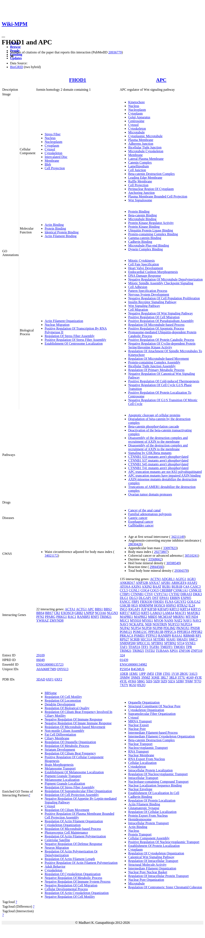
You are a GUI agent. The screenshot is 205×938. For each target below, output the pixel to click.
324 (122, 655)
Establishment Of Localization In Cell (153, 793)
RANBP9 (164, 635)
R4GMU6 (137, 669)
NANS (168, 620)
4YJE (198, 677)
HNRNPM (146, 605)
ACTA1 (70, 609)
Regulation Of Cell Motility (63, 697)
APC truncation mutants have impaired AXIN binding (164, 475)
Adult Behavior (55, 866)
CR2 (57, 613)
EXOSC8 (67, 613)
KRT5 (145, 613)
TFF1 (144, 647)
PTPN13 (151, 635)
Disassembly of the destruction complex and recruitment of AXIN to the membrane (158, 439)
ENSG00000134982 (133, 664)
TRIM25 (138, 650)
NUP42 (125, 628)
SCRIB (135, 639)
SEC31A (146, 639)
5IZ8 (156, 681)
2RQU (184, 673)
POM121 (126, 632)
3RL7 (164, 677)
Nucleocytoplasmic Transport (148, 747)
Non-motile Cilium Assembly (64, 730)
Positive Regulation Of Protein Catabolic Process (161, 340)
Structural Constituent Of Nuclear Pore (154, 706)
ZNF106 (184, 650)
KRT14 (185, 609)
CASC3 (195, 586)
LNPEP (89, 613)
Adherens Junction (140, 143)
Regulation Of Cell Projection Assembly (72, 795)
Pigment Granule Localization (65, 783)
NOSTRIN (160, 624)
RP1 (198, 635)
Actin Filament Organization (64, 321)
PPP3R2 (196, 632)
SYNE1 (190, 643)
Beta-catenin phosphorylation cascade (153, 426)
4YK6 (132, 681)
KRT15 (196, 609)
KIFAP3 (163, 609)
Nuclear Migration (57, 324)
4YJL (123, 681)
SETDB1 (159, 639)
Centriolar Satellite (57, 840)
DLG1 (124, 598)
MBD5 (152, 616)
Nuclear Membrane (141, 755)
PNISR (195, 628)
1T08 (158, 673)
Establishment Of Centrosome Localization (74, 343)
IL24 (191, 605)
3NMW (125, 677)
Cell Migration (138, 309)
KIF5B (152, 609)
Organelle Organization (144, 702)
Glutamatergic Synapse (143, 808)
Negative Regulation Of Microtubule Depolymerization (165, 279)
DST (155, 598)
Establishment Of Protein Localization (154, 845)
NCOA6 (100, 613)
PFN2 (40, 616)
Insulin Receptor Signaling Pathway (152, 302)
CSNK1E (195, 590)
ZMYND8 (56, 620)
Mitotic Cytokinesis (141, 260)
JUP (144, 609)
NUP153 (174, 624)
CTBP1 (125, 594)
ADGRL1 (168, 579)
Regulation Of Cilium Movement (67, 810)
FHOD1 (77, 80)
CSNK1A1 (180, 590)
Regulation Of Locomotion (63, 700)
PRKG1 (61, 616)
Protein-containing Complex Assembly (154, 362)
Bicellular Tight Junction (144, 147)
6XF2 (58, 679)
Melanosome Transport (60, 768)
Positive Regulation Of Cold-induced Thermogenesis (163, 381)
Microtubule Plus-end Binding (148, 245)
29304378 (181, 570)
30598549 (173, 563)
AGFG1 (180, 579)
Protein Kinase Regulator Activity (151, 223)
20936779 (115, 52)
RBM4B (189, 635)
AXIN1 (136, 586)
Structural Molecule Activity (147, 864)
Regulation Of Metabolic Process (67, 746)
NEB (148, 624)
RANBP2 (83, 616)
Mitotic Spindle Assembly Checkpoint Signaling (160, 283)
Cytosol (50, 149)
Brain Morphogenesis (59, 764)
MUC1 (124, 620)
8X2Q (141, 685)
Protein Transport (140, 834)
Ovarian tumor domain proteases (150, 494)
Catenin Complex (140, 162)
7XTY (124, 685)
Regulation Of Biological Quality (67, 708)
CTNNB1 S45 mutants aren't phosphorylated (158, 464)
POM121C (140, 632)
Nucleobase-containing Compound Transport (158, 781)
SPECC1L (143, 643)
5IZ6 (149, 681)
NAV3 (124, 624)
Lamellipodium (138, 166)
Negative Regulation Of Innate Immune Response (78, 723)
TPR (189, 647)
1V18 (175, 673)
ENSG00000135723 (50, 664)
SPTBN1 (157, 643)
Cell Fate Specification (143, 264)
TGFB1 (154, 647)
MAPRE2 (140, 616)
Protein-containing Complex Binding (153, 234)
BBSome (51, 693)
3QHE (155, 677)
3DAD (40, 679)
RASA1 (177, 635)
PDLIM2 (169, 628)
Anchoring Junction (141, 192)
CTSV (149, 594)
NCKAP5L (136, 624)
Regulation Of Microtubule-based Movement (158, 358)
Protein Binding (55, 228)
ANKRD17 (127, 583)
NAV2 (197, 620)
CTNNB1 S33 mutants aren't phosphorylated (158, 456)
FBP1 (135, 601)
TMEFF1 (166, 647)
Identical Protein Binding (62, 232)
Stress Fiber (53, 134)
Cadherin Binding (140, 241)
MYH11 (147, 620)
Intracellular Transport (143, 778)
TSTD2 (150, 650)
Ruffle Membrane (140, 181)
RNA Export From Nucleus (146, 759)
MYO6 (158, 620)
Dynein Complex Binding (145, 249)
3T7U (181, 677)
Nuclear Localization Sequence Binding (155, 785)
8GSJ (132, 685)
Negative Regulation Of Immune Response (73, 719)
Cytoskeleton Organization (63, 825)
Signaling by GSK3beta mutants (149, 453)
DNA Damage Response (144, 275)
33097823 (170, 548)
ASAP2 (192, 583)
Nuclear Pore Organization (146, 879)
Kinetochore (136, 102)
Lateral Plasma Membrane (145, 158)
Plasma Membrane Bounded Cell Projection (157, 196)
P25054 (125, 669)
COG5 (154, 590)
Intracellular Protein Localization (150, 770)
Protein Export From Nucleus (148, 815)
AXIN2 (147, 586)
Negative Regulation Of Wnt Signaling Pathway (160, 313)
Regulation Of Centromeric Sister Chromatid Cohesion (165, 887)
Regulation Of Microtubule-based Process (156, 324)
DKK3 (197, 594)
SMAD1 (182, 639)
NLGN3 (112, 613)
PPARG (50, 616)
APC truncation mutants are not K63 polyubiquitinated (165, 472)
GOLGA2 (193, 601)
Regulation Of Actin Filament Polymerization (75, 836)
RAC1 (72, 616)
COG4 (144, 590)
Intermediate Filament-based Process (153, 732)
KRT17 (125, 613)
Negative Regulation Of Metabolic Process (73, 878)
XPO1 (174, 650)
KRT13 (174, 609)
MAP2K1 (193, 613)
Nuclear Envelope (140, 789)
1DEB (124, 673)
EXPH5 (186, 598)
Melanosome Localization (62, 779)
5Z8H (180, 681)
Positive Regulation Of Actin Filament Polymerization (81, 862)
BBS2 (108, 609)
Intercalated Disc (56, 157)
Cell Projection (55, 168)
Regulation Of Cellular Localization (152, 812)
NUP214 (186, 624)
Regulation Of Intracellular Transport (153, 861)
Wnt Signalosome (140, 200)
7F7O (197, 681)
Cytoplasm (52, 145)
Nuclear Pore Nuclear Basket (147, 872)
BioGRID (16, 67)
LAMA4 (168, 613)
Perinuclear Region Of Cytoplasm (151, 189)
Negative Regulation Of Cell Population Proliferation (164, 298)
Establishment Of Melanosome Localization (74, 772)
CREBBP (166, 590)
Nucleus (50, 138)
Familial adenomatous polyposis (149, 514)
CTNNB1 (137, 594)
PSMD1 (139, 635)
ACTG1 (81, 609)
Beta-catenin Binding (142, 215)
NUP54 (136, 628)
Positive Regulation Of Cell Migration (153, 317)
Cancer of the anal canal (144, 510)
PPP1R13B (155, 632)
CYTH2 (174, 594)
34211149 (177, 536)
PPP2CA (170, 632)
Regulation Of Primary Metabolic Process (156, 370)
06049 (40, 660)
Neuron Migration (57, 847)
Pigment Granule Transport (63, 776)
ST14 (180, 643)
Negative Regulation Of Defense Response (73, 844)
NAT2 (178, 620)
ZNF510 (196, 650)
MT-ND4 (192, 616)
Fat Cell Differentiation (60, 734)
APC (161, 80)
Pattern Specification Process (147, 290)
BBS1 (99, 609)
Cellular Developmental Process (66, 889)
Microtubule (136, 132)
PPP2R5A (183, 632)
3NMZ (145, 677)
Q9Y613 (62, 669)
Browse (15, 47)
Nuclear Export (138, 725)
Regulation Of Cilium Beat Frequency (70, 753)
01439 (124, 660)
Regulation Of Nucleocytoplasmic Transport (158, 774)
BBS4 (40, 613)
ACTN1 (155, 579)
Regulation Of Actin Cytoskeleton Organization (77, 893)
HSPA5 (171, 605)
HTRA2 (182, 605)
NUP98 (158, 628)
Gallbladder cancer (140, 525)
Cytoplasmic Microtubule (145, 136)
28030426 (134, 544)
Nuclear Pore (137, 729)
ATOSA (125, 586)
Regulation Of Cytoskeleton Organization (73, 874)
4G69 (190, 677)
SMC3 (193, 639)
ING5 (123, 609)
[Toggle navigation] (3, 37)
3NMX (135, 677)
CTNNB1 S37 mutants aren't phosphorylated (158, 460)
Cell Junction (137, 170)
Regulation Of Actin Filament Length (70, 859)
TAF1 (123, 647)
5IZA (171, 681)
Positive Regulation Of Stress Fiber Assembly (75, 340)
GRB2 (78, 613)
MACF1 (180, 613)
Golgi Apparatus (139, 117)
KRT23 (135, 613)
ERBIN (175, 598)
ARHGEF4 (178, 583)
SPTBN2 (170, 643)
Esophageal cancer (140, 521)
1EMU (133, 673)
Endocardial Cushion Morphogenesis (153, 272)
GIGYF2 (180, 601)
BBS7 (49, 613)
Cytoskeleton (53, 153)
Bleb (48, 164)
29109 (40, 655)
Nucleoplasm (53, 142)
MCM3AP (165, 616)
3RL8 (172, 677)
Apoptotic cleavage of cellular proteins (154, 415)
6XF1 (50, 679)
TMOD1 (179, 647)
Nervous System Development (148, 294)
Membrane (52, 160)
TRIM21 (106, 616)
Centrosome (136, 121)
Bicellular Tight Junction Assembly (151, 366)
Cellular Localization (142, 763)
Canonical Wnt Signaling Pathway (151, 857)
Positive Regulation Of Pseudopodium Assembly (161, 321)
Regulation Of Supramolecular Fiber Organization (78, 791)
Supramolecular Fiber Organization (151, 713)
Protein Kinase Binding (144, 226)
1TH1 (166, 673)
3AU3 (193, 673)
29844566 (156, 567)
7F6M (188, 681)
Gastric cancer (137, 518)
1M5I (150, 673)
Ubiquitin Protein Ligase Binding (150, 230)
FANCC (125, 601)
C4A (186, 586)
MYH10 (135, 620)
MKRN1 (179, 616)
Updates (16, 58)
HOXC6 (159, 605)
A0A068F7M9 (46, 669)
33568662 (155, 559)
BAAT (157, 586)
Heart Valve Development (145, 268)
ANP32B (142, 583)
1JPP (142, 673)
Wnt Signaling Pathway (144, 306)
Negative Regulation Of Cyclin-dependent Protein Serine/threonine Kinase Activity (161, 345)
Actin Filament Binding (61, 236)
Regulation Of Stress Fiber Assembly (70, 336)
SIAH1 (171, 639)
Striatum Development (60, 749)
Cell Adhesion (137, 287)
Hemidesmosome (139, 819)
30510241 (191, 555)
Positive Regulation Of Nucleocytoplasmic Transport (163, 842)
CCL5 (124, 590)
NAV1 (187, 620)
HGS (134, 605)
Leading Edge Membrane (145, 177)
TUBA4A (162, 650)
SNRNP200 (128, 643)
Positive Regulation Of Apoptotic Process (156, 328)
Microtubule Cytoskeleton (145, 151)
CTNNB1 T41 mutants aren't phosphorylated (158, 468)
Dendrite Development (60, 704)
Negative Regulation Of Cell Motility (70, 896)
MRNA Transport (140, 721)
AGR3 (191, 579)
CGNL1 (134, 590)
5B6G (141, 681)
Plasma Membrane (140, 140)
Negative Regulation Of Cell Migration (71, 885)
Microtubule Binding (142, 219)
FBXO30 (146, 601)
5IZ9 (164, 681)
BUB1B (177, 586)
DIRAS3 (186, 594)
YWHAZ (42, 620)
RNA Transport (138, 751)
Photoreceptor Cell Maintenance (66, 832)
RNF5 (95, 616)
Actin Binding (54, 224)
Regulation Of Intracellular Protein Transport (158, 876)
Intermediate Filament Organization (152, 868)
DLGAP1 (145, 598)
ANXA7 (154, 583)
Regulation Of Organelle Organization (70, 742)
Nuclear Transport (140, 744)
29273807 (160, 552)
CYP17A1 (161, 594)
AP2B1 (166, 583)
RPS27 (124, 639)
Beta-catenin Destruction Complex (151, 174)
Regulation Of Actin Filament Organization (74, 821)
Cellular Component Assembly (148, 838)
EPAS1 (164, 598)
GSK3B (125, 605)
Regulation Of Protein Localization (151, 800)
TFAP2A (134, 647)
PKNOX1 (182, 628)
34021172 (51, 555)
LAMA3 (156, 613)
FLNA (169, 601)
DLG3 (133, 598)
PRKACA (126, 635)
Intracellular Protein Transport (148, 823)
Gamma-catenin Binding (144, 238)
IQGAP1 (134, 609)
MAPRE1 (126, 616)
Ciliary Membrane (57, 738)
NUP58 (147, 628)
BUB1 (166, 586)
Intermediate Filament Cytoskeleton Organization (161, 736)
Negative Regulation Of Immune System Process (77, 881)
